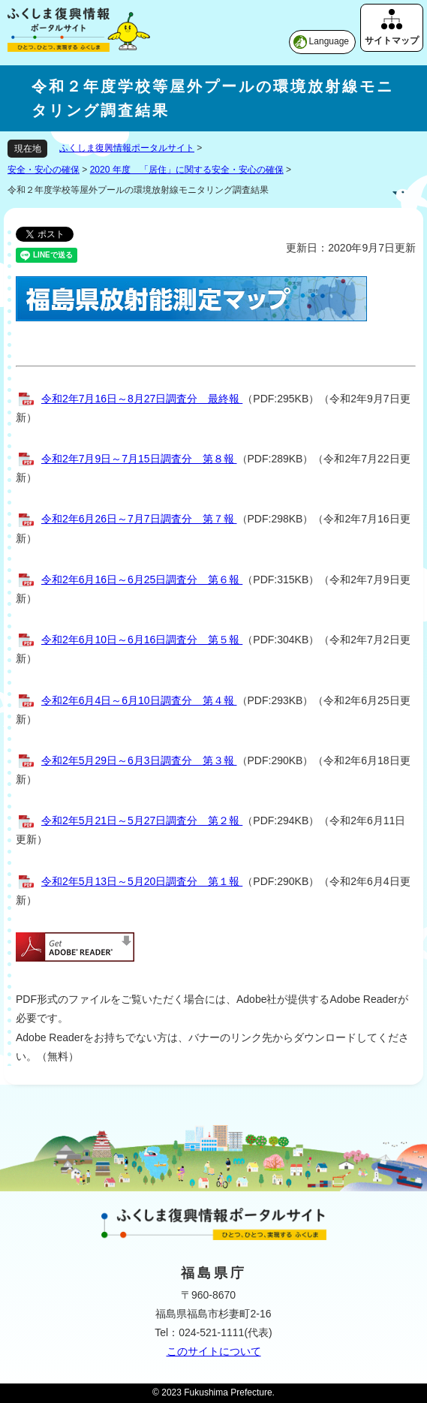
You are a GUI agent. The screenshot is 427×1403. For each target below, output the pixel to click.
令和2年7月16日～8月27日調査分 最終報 (141, 399)
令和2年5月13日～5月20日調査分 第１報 (141, 881)
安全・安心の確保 (44, 169)
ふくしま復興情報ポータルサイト (126, 148)
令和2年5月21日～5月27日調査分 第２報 (141, 820)
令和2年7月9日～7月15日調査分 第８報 (139, 459)
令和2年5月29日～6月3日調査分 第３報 (139, 760)
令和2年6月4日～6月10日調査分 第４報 (139, 700)
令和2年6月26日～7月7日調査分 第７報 (139, 519)
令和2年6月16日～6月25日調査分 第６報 (141, 580)
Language (329, 41)
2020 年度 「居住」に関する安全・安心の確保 (187, 169)
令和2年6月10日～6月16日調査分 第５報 (141, 640)
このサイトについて (214, 1351)
